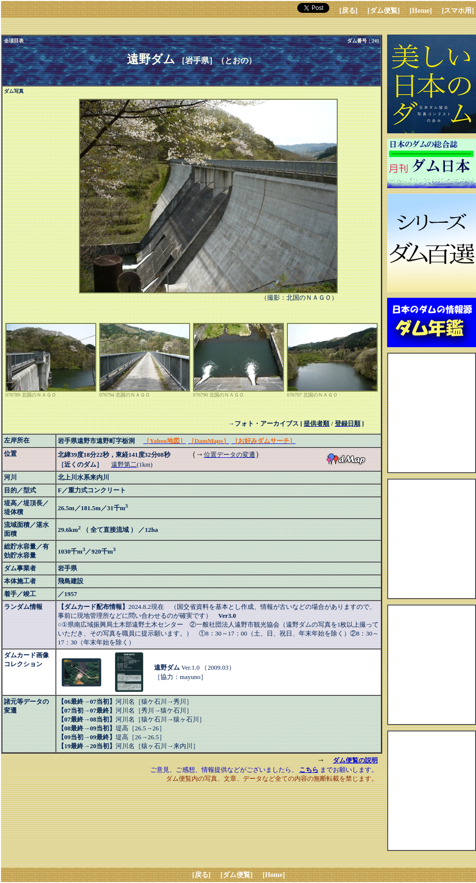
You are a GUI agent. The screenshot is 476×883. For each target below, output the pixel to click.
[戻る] (348, 10)
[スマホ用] (458, 10)
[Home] (421, 10)
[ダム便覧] (383, 10)
